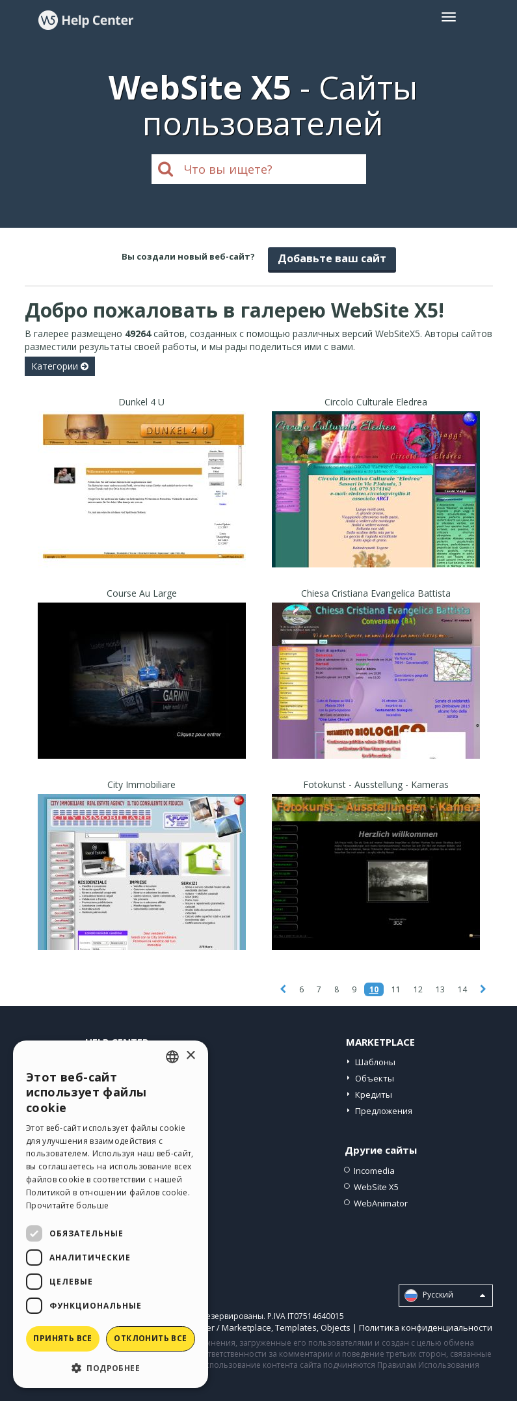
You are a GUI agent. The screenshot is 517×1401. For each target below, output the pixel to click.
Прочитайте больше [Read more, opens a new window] (67, 1205)
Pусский (444, 1295)
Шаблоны (375, 1062)
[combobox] (172, 1056)
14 (462, 989)
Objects (336, 1327)
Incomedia (374, 1171)
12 (418, 989)
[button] (110, 1367)
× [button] (190, 1056)
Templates (296, 1327)
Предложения (383, 1111)
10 (373, 989)
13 (440, 989)
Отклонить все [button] (150, 1338)
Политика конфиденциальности (425, 1327)
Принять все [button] (62, 1338)
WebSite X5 (376, 1187)
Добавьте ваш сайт (332, 258)
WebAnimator (381, 1203)
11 (396, 989)
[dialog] (110, 1214)
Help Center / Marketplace (219, 1327)
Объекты (374, 1078)
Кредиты (373, 1094)
